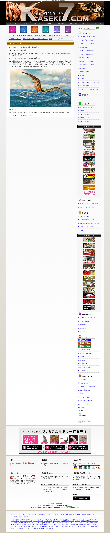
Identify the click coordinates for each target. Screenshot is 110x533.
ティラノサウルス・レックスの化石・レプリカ (42, 519)
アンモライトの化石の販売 (85, 54)
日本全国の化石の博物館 (46, 528)
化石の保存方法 (89, 522)
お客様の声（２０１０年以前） (86, 386)
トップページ (12, 23)
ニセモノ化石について (21, 528)
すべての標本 (15, 519)
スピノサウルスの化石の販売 (86, 43)
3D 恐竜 (34, 514)
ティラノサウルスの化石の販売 (86, 36)
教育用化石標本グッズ (67, 521)
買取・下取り (85, 23)
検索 (98, 28)
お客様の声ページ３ (83, 114)
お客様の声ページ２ (83, 110)
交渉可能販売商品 (33, 524)
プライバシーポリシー (84, 397)
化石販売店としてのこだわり (86, 226)
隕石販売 (83, 521)
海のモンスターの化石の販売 (86, 61)
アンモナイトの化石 (87, 519)
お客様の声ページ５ (83, 121)
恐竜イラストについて (84, 418)
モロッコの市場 (33, 528)
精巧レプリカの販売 (83, 85)
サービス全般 (38, 522)
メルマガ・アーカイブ (84, 404)
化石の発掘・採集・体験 (85, 353)
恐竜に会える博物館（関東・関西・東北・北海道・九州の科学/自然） (73, 514)
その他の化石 (48, 521)
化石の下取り (28, 526)
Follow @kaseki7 (81, 498)
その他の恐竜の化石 (74, 519)
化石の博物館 (82, 360)
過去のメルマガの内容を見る (86, 207)
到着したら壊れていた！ (85, 367)
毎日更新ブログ (24, 23)
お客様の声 (37, 23)
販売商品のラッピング (46, 524)
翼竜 (50, 39)
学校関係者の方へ (83, 324)
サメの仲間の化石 (38, 521)
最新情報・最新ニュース (65, 522)
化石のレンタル (82, 331)
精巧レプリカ (56, 521)
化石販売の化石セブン (15, 39)
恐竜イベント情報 (21, 524)
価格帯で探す (73, 23)
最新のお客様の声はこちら (85, 107)
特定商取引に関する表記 (85, 400)
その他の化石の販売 (83, 71)
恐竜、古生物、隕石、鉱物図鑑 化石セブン (35, 39)
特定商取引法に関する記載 (26, 522)
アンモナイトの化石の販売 (85, 50)
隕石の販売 (81, 78)
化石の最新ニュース (83, 356)
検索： (81, 28)
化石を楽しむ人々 (83, 370)
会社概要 (48, 23)
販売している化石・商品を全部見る (88, 89)
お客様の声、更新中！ (84, 216)
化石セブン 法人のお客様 (56, 526)
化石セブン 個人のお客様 (40, 526)
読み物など (55, 522)
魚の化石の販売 (82, 68)
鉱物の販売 (81, 75)
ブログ (80, 98)
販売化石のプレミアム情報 (72, 526)
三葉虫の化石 (24, 519)
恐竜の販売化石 (82, 47)
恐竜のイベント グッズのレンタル (20, 514)
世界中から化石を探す (84, 321)
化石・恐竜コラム (78, 522)
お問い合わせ (61, 23)
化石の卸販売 (82, 328)
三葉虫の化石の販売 (83, 57)
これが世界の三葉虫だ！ (85, 349)
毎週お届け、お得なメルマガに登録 (88, 203)
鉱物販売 (77, 521)
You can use (81, 407)
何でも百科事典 (82, 363)
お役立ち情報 (46, 522)
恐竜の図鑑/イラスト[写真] (60, 487)
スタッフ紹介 (82, 379)
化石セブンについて (92, 521)
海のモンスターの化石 (26, 521)
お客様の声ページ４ (83, 117)
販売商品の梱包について (84, 524)
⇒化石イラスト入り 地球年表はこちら (20, 115)
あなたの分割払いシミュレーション (90, 465)
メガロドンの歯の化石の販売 (86, 64)
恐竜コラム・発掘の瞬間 (68, 524)
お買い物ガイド (82, 393)
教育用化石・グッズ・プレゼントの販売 (89, 82)
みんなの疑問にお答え (84, 390)
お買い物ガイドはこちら (62, 35)
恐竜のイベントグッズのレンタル (87, 317)
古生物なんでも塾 (46, 487)
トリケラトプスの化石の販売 (86, 40)
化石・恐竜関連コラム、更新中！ (87, 219)
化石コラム (98, 23)
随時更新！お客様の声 (84, 383)
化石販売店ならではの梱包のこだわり (88, 223)
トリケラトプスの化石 (62, 519)
